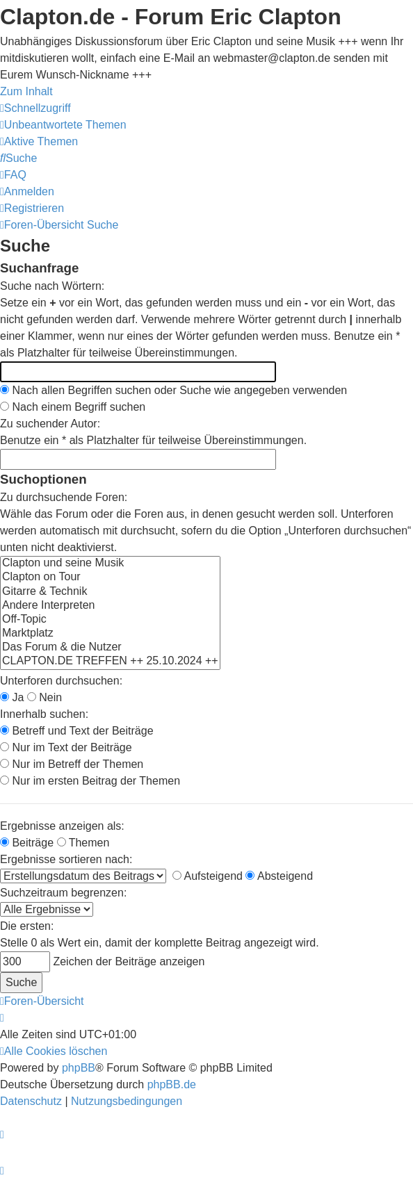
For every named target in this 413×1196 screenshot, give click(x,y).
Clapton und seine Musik (110, 564)
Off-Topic (110, 620)
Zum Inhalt (26, 91)
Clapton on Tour (110, 577)
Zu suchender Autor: (50, 423)
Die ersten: (27, 926)
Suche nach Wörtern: (52, 286)
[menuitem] (63, 125)
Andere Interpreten (110, 606)
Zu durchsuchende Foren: (63, 497)
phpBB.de (171, 1084)
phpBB (78, 1068)
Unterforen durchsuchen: (61, 681)
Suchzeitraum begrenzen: (63, 893)
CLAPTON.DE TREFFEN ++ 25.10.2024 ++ (110, 662)
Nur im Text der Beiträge (66, 747)
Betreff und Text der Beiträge (77, 731)
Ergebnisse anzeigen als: (62, 826)
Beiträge (27, 843)
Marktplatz (110, 634)
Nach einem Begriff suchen (72, 407)
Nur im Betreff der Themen (71, 764)
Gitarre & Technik (110, 592)
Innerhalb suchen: (44, 714)
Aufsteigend (207, 876)
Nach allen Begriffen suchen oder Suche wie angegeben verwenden (173, 390)
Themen (83, 843)
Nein (44, 697)
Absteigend (279, 876)
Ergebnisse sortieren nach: (66, 859)
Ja (12, 697)
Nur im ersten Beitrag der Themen (90, 781)
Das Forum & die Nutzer (110, 648)
